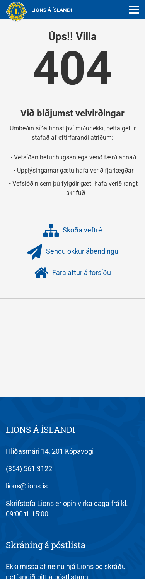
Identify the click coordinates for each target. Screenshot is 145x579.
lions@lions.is (27, 486)
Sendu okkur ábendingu (72, 252)
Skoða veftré (72, 230)
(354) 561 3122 (29, 469)
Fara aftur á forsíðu (72, 273)
